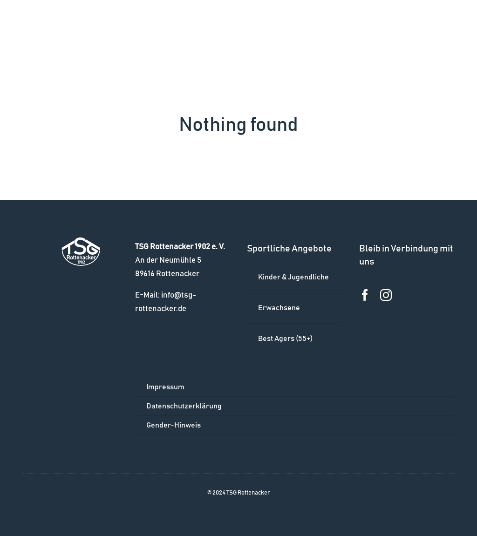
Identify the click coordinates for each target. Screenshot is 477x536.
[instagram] (386, 295)
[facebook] (365, 295)
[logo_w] (80, 241)
